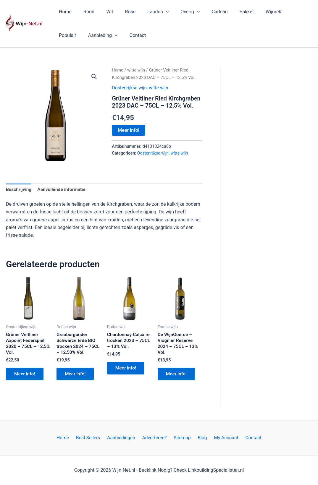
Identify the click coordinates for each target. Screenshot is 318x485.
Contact (105, 35)
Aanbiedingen (123, 438)
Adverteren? (155, 438)
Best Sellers (92, 438)
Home (64, 11)
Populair (279, 11)
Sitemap (182, 438)
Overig (177, 12)
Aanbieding (72, 35)
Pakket (229, 11)
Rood (85, 11)
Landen (147, 12)
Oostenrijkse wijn (130, 87)
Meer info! (128, 130)
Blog (199, 438)
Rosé (122, 11)
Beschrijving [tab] (19, 189)
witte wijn (136, 70)
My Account (221, 438)
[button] (155, 12)
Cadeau (204, 11)
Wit (103, 11)
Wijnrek (253, 11)
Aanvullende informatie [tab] (63, 189)
